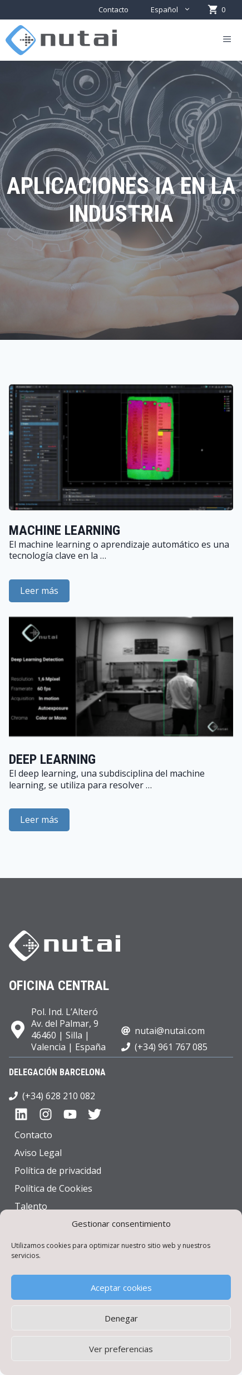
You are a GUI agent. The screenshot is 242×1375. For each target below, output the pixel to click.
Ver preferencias (121, 1348)
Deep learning (52, 759)
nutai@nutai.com (170, 1031)
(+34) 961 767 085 (171, 1047)
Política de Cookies (53, 1188)
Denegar (121, 1318)
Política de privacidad (57, 1170)
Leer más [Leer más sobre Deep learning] (39, 819)
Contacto (113, 9)
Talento (30, 1206)
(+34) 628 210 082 (58, 1096)
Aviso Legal (38, 1153)
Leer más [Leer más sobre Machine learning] (39, 590)
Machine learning (64, 530)
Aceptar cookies (121, 1287)
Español (176, 10)
